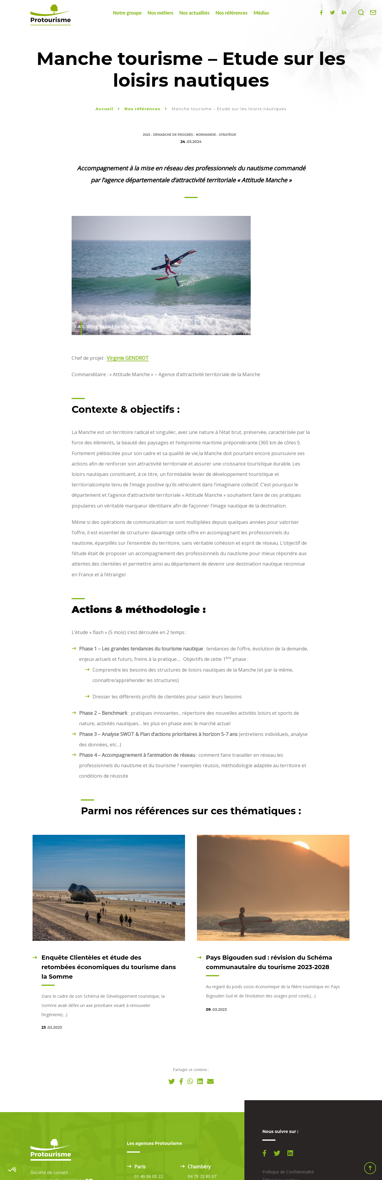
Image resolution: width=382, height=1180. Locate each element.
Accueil (104, 108)
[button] (12, 1170)
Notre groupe (127, 12)
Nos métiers (160, 12)
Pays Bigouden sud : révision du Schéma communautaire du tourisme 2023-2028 (269, 962)
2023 (146, 135)
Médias (261, 12)
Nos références (231, 12)
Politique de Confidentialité (288, 1172)
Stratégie (227, 135)
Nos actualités (194, 12)
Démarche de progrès (173, 135)
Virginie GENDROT (128, 358)
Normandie (206, 135)
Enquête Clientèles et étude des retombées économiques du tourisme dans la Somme (108, 967)
